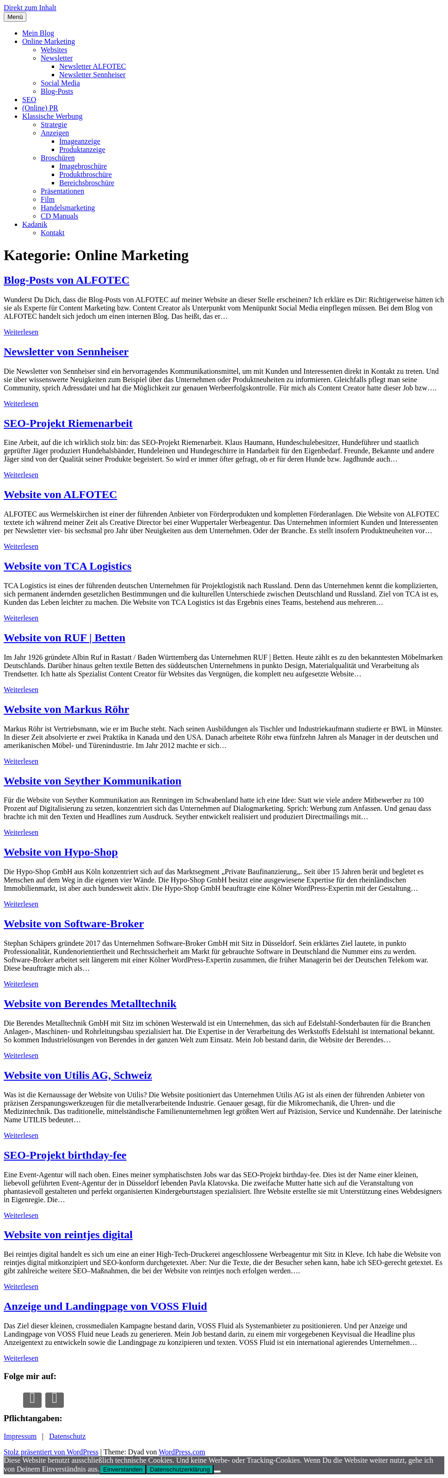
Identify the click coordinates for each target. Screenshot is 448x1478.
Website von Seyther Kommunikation (92, 781)
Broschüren (58, 158)
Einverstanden (122, 1469)
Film (48, 199)
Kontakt (53, 233)
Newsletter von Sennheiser (66, 352)
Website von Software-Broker (74, 924)
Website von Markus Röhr (66, 709)
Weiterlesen (21, 332)
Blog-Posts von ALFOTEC (66, 280)
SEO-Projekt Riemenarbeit (68, 423)
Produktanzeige (82, 149)
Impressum (20, 1436)
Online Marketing (48, 41)
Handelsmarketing (68, 208)
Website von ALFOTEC (60, 494)
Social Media (60, 83)
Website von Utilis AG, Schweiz (78, 1075)
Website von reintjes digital (68, 1235)
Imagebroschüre (83, 166)
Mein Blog (38, 33)
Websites (54, 50)
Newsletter (57, 58)
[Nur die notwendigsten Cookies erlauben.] (217, 1471)
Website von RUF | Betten (64, 638)
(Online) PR (40, 108)
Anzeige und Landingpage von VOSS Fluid (105, 1306)
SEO (29, 99)
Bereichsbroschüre (86, 183)
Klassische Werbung (52, 116)
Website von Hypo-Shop (61, 852)
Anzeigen (55, 133)
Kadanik (34, 224)
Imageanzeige (79, 141)
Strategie (54, 124)
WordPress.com (182, 1452)
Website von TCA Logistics (67, 566)
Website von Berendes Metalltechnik (90, 1003)
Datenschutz (67, 1436)
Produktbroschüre (85, 174)
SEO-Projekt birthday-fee (65, 1155)
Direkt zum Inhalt (30, 8)
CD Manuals (59, 216)
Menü (15, 16)
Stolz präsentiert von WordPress (51, 1452)
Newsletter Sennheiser (92, 75)
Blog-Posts (57, 91)
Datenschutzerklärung (180, 1469)
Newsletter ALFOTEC (92, 66)
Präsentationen (62, 191)
